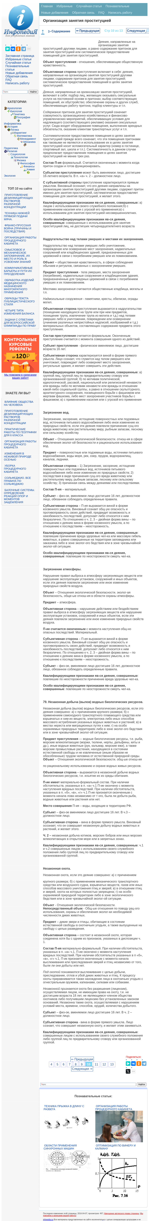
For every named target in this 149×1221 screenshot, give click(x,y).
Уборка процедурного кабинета (15, 468)
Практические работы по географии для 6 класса (20, 432)
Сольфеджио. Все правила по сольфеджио (17, 480)
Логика (14, 129)
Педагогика (11, 148)
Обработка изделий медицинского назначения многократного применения (19, 286)
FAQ (9, 79)
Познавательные (117, 6)
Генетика (19, 114)
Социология (17, 154)
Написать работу (17, 83)
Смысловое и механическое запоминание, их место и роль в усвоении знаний (17, 255)
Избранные (65, 6)
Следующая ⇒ (82, 1068)
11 (96, 1064)
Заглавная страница (20, 55)
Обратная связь (17, 76)
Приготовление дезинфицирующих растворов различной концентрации (18, 201)
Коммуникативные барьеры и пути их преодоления (18, 271)
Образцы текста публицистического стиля (19, 301)
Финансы (29, 166)
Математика (24, 135)
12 (104, 1064)
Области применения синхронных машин (60, 1147)
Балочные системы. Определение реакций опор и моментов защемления (19, 496)
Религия (12, 151)
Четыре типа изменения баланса (19, 312)
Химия (31, 169)
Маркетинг (20, 132)
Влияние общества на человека (18, 403)
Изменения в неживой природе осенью (17, 456)
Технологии (21, 157)
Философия (27, 163)
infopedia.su (48, 1220)
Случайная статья (18, 62)
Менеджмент (28, 138)
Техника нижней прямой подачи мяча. (16, 216)
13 (112, 1064)
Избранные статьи (18, 59)
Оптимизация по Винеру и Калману (115, 1147)
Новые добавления (19, 73)
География (23, 117)
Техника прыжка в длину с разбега (64, 1108)
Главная (47, 6)
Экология (9, 175)
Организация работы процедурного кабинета (20, 240)
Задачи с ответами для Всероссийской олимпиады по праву (20, 322)
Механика (29, 141)
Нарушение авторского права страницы (121, 1213)
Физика (21, 160)
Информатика (12, 123)
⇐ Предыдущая (88, 30)
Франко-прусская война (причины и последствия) (17, 228)
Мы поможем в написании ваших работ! (20, 376)
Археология (14, 108)
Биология (16, 111)
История (12, 126)
